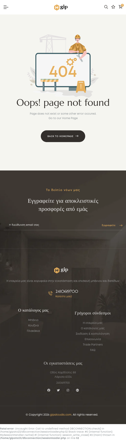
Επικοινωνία (93, 371)
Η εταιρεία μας (93, 355)
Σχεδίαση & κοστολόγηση (93, 366)
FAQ (92, 382)
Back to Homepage (60, 136)
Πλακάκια (33, 352)
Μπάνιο (33, 342)
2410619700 (66, 302)
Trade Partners (93, 377)
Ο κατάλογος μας (93, 360)
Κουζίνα (33, 347)
